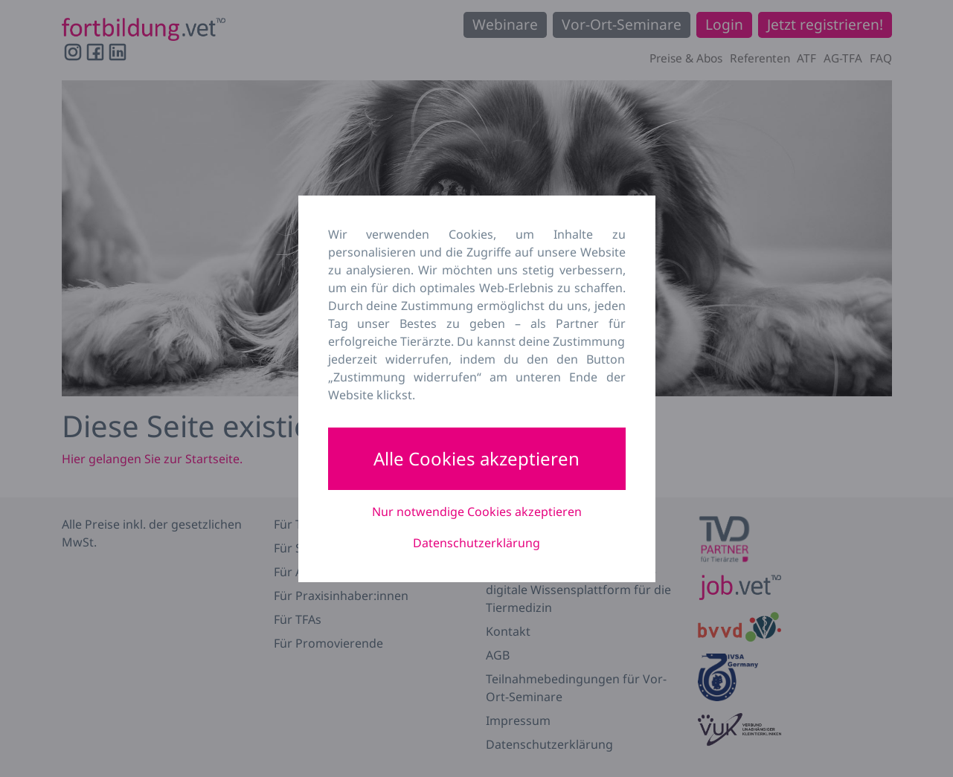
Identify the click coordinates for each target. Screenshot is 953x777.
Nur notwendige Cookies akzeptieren (477, 511)
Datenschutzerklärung (476, 543)
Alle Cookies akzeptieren (476, 458)
